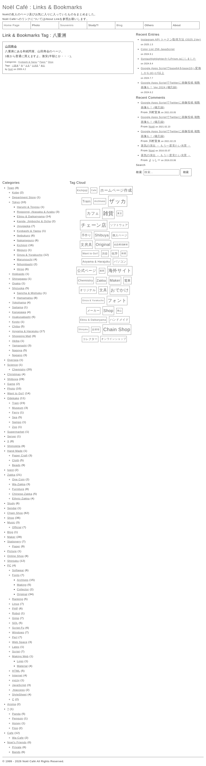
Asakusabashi (21, 316)
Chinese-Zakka (22, 493)
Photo (36, 25)
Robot (16, 613)
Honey (16, 723)
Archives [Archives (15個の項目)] (99, 201)
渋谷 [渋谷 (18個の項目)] (105, 253)
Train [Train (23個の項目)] (86, 201)
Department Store (24, 197)
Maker (11, 536)
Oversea (13, 359)
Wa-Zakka (19, 484)
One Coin (18, 479)
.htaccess (18, 689)
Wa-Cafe (18, 737)
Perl (15, 637)
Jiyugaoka (23, 226)
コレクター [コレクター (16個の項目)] (90, 339)
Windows (18, 632)
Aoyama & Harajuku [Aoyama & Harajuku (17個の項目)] (96, 261)
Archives (23, 579)
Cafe (10, 732)
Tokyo (16, 202)
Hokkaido (18, 273)
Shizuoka (18, 288)
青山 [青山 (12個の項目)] (119, 310)
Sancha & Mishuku (29, 293)
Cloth (15, 460)
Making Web (20, 656)
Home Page (12, 25)
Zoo (14, 426)
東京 (43, 66)
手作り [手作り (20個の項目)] (86, 235)
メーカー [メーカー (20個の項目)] (93, 310)
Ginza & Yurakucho (30, 254)
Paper (42, 62)
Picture (12, 551)
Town (10, 187)
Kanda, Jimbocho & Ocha (34, 221)
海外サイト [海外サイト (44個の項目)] (120, 270)
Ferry (15, 412)
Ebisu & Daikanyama (31, 216)
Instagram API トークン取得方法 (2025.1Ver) (171, 39)
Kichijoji (22, 245)
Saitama (17, 307)
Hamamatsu (25, 297)
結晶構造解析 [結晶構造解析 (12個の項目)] (121, 244)
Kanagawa (19, 312)
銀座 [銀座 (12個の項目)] (102, 270)
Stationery (14, 541)
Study (11, 503)
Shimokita (14, 446)
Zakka (11, 474)
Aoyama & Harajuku (25, 331)
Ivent (10, 469)
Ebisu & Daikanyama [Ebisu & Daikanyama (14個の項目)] (93, 319)
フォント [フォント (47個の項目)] (117, 300)
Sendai (11, 508)
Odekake (13, 398)
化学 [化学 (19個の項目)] (115, 253)
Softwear (18, 570)
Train (15, 403)
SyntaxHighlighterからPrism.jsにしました (168, 58)
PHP (15, 608)
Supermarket (15, 431)
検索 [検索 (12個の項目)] (124, 253)
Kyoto (16, 321)
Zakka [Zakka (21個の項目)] (101, 280)
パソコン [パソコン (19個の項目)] (120, 261)
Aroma (11, 704)
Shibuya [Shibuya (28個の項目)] (102, 235)
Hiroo (20, 269)
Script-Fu (18, 627)
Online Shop (15, 556)
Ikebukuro (23, 235)
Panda (16, 713)
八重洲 (15, 66)
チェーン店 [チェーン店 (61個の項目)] (93, 225)
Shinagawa (19, 278)
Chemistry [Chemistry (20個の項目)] (85, 280)
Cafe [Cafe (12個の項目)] (93, 190)
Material (22, 665)
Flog (15, 728)
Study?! (93, 25)
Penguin (17, 718)
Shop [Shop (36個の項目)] (108, 310)
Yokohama (19, 302)
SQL (15, 622)
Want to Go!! (15, 393)
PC (9, 565)
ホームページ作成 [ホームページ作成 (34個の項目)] (116, 190)
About (177, 25)
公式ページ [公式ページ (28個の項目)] (86, 271)
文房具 (35, 66)
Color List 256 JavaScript (158, 49)
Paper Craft (20, 455)
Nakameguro (25, 240)
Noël (10, 69)
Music (11, 522)
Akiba (16, 340)
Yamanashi (19, 345)
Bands (16, 752)
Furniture (18, 489)
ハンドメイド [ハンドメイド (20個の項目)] (119, 319)
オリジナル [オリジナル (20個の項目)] (88, 290)
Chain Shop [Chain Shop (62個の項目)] (116, 329)
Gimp (15, 618)
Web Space (19, 642)
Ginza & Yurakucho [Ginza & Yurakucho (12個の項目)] (93, 300)
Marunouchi (25, 259)
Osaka (16, 283)
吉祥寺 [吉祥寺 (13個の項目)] (96, 329)
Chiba (16, 326)
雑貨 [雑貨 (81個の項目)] (108, 213)
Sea (14, 417)
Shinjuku (13, 560)
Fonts (16, 575)
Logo (20, 661)
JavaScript (19, 685)
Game (11, 383)
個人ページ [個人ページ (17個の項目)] (119, 235)
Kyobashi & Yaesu (28, 62)
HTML (16, 670)
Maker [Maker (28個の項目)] (115, 280)
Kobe (15, 192)
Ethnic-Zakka (21, 498)
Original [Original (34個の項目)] (103, 244)
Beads (16, 465)
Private (17, 747)
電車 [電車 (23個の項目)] (127, 280)
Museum (17, 407)
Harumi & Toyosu (28, 206)
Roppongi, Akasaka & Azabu (36, 211)
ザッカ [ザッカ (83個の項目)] (117, 201)
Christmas (14, 374)
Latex (16, 646)
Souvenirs (67, 25)
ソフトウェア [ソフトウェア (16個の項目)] (119, 225)
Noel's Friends (17, 742)
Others (149, 25)
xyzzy (16, 680)
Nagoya (17, 350)
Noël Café (15, 7)
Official (17, 527)
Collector (23, 589)
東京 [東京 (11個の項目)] (119, 213)
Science (12, 364)
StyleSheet (19, 694)
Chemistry (19, 369)
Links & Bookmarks (57, 7)
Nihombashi (25, 264)
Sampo (16, 422)
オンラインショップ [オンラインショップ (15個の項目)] (113, 338)
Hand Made (15, 450)
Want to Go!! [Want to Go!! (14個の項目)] (90, 253)
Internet (17, 675)
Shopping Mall (21, 336)
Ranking (17, 599)
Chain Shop (15, 512)
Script (16, 651)
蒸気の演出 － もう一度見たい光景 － (166, 145)
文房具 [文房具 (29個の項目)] (86, 244)
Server (11, 436)
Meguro (22, 250)
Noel (152, 150)
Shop (51, 62)
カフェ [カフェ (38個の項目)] (93, 213)
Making (22, 584)
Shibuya (12, 379)
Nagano (17, 355)
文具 (27, 66)
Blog (119, 25)
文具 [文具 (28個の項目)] (103, 290)
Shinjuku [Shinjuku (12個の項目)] (83, 329)
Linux (15, 603)
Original (22, 594)
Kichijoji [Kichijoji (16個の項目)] (82, 190)
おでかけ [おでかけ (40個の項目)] (120, 290)
